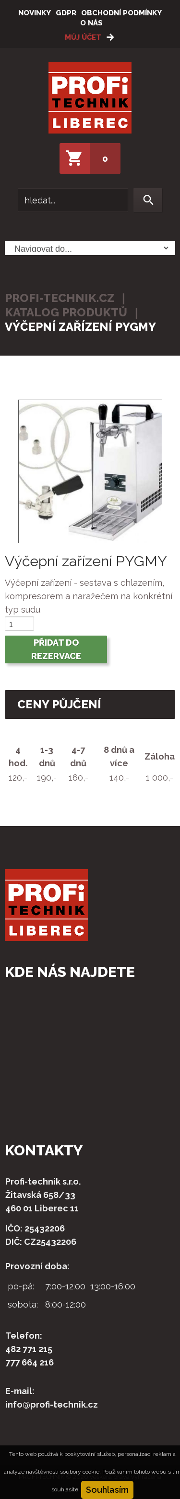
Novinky (34, 13)
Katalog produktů (66, 312)
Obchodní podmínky (121, 13)
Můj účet (83, 37)
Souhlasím (107, 1490)
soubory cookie (79, 1471)
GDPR (66, 13)
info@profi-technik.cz (51, 1404)
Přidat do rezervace (56, 649)
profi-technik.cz (59, 298)
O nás (91, 23)
